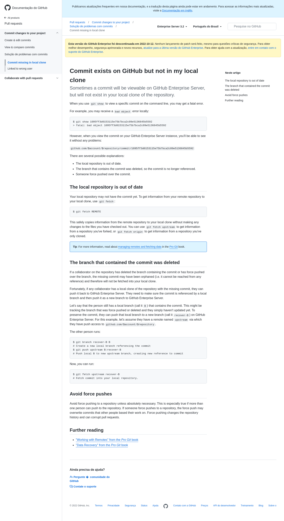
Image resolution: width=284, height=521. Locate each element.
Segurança (130, 505)
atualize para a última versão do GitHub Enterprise (173, 47)
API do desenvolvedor (224, 505)
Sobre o (272, 505)
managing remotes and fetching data (139, 246)
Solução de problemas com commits (93, 26)
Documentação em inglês (177, 10)
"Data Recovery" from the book (102, 445)
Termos (98, 505)
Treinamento (247, 505)
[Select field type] (172, 26)
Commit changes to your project (113, 22)
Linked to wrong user (20, 68)
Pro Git (173, 246)
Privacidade (114, 505)
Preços (204, 505)
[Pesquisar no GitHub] (252, 26)
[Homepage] (165, 506)
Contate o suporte (83, 486)
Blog (261, 505)
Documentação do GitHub (29, 8)
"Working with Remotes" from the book (107, 439)
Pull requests (13, 23)
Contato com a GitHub (184, 505)
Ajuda (155, 505)
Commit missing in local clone (27, 62)
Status (144, 505)
